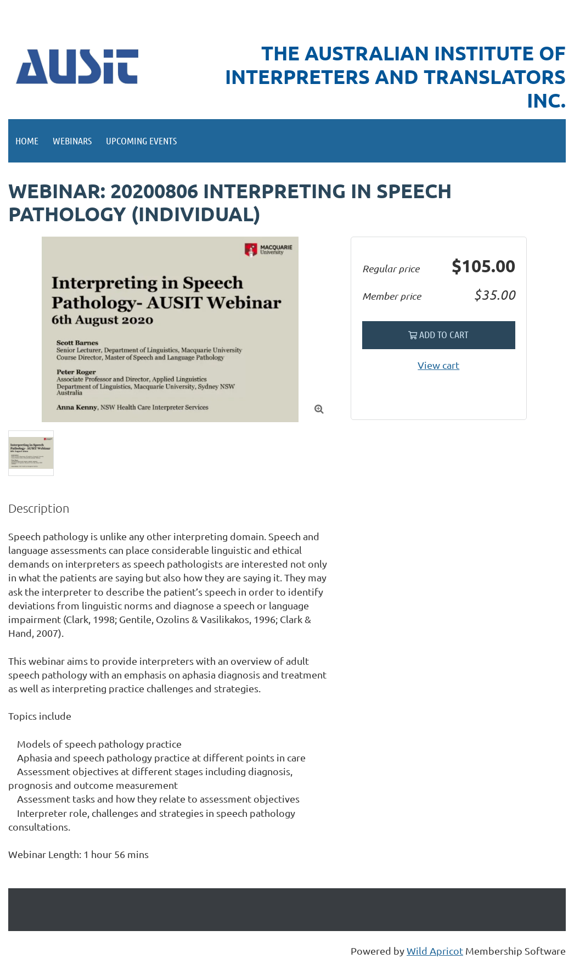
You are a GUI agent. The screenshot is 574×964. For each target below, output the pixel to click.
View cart (438, 365)
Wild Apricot (435, 950)
